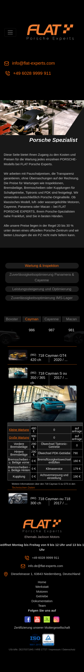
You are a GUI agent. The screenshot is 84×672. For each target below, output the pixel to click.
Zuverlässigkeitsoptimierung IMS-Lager (42, 298)
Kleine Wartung (19, 429)
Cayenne (52, 319)
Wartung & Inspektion (42, 266)
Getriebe (42, 596)
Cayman (31, 319)
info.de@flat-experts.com (45, 566)
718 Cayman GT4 (52, 356)
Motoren (42, 591)
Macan (71, 319)
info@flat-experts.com (33, 63)
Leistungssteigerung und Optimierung (41, 289)
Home (42, 582)
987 (52, 330)
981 (71, 330)
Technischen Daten (23, 487)
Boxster (12, 319)
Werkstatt (41, 586)
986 (32, 330)
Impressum (55, 649)
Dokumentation (42, 601)
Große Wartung (19, 437)
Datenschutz (68, 649)
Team (42, 605)
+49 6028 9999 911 (32, 73)
